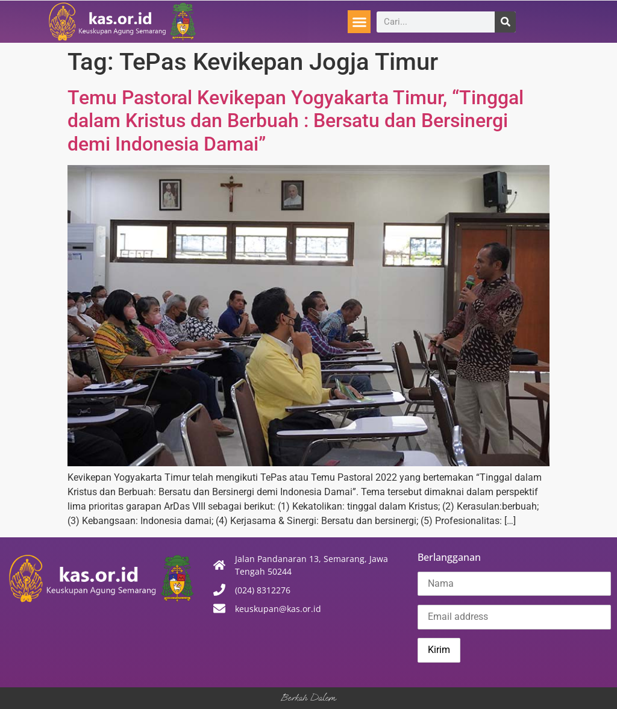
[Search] (505, 22)
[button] (359, 21)
